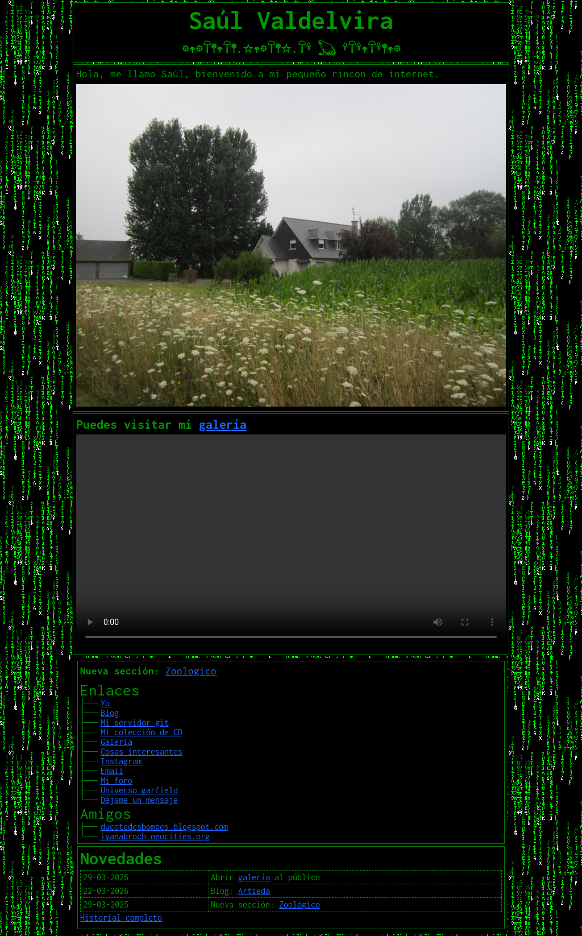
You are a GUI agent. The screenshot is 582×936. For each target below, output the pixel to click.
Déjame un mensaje (139, 800)
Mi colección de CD (141, 732)
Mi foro (116, 780)
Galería (116, 742)
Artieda (254, 891)
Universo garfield (139, 790)
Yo (105, 703)
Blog (110, 713)
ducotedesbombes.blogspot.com (164, 826)
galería (223, 424)
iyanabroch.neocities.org (155, 836)
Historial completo (121, 917)
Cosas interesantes (141, 751)
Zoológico (299, 904)
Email (112, 771)
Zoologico (191, 671)
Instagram (121, 761)
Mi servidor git (135, 722)
